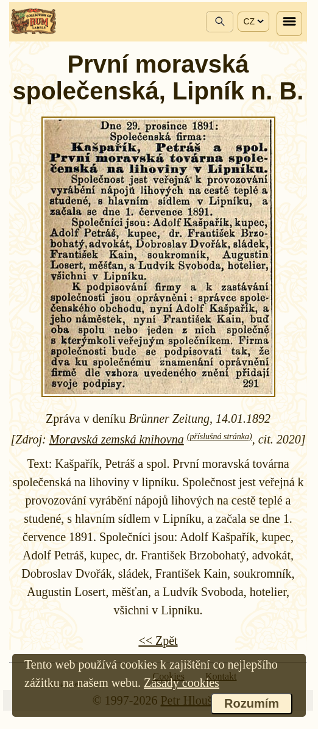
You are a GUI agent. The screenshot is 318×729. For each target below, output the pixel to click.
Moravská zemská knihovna (116, 439)
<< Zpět (157, 640)
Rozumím (251, 703)
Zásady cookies (181, 682)
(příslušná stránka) (219, 436)
